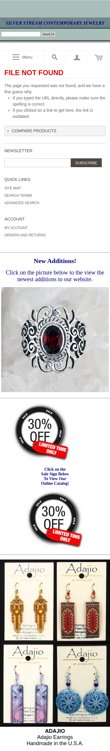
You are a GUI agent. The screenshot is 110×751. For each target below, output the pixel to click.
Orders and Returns (25, 235)
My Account (16, 228)
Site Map (12, 188)
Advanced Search (21, 203)
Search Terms (18, 196)
